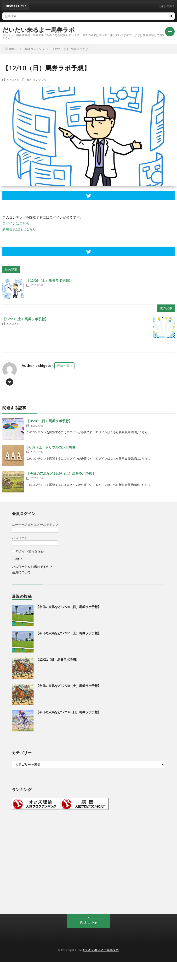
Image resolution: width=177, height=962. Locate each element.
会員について (21, 572)
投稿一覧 (63, 366)
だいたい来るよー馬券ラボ (38, 30)
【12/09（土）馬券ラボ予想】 (49, 280)
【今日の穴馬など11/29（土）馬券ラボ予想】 (61, 473)
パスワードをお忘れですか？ (32, 567)
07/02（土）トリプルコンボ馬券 (50, 447)
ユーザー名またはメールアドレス (35, 524)
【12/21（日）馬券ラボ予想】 (57, 659)
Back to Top (88, 922)
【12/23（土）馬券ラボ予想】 (25, 319)
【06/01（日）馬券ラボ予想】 (49, 421)
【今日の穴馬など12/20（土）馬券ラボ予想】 (68, 686)
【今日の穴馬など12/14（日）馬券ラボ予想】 (68, 712)
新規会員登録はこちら (19, 229)
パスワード (20, 538)
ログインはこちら (15, 223)
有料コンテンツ (37, 79)
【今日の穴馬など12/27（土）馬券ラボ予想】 (68, 633)
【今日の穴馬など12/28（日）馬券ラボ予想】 (68, 607)
